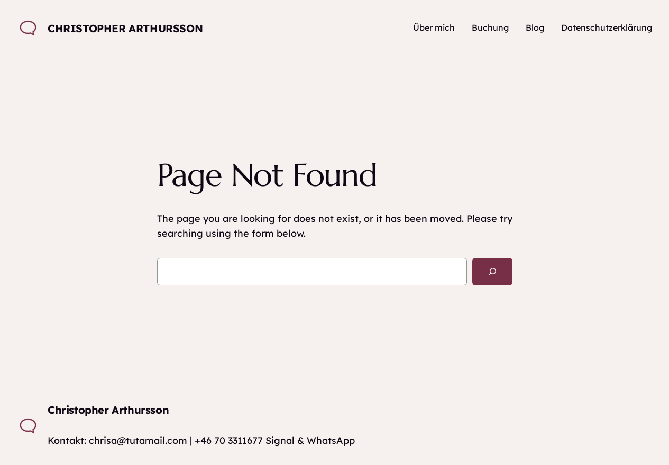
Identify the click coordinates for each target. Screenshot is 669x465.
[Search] (492, 271)
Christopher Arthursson (125, 28)
